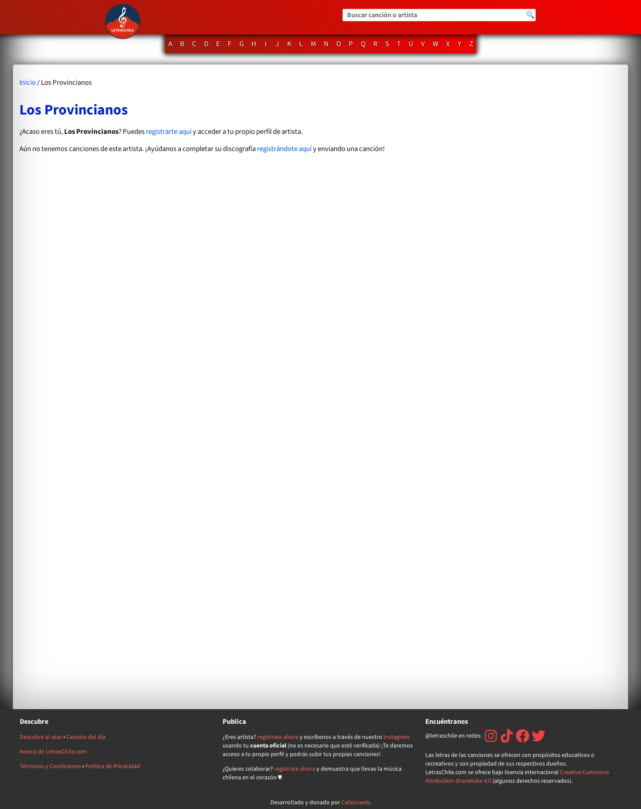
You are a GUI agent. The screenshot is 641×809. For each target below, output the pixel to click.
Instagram (397, 737)
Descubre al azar (41, 737)
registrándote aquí (284, 149)
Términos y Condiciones (50, 766)
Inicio (27, 82)
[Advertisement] (530, 387)
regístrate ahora (277, 737)
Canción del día (85, 737)
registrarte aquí (169, 132)
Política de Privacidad (112, 766)
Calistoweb (355, 802)
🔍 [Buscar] (530, 15)
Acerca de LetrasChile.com (53, 751)
